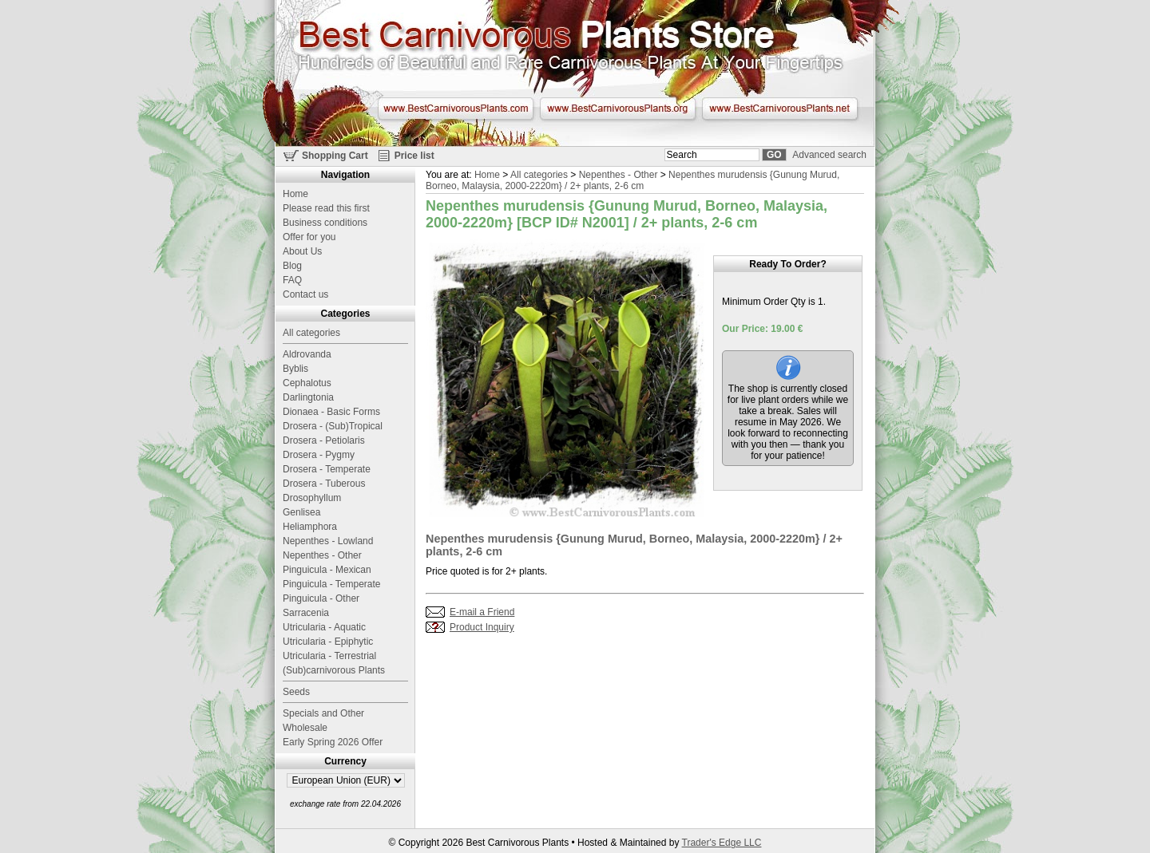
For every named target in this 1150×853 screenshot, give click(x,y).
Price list (414, 155)
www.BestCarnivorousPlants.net (780, 108)
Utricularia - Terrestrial (329, 655)
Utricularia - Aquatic (324, 627)
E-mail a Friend (482, 612)
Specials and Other (323, 713)
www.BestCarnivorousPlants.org (618, 108)
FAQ (292, 280)
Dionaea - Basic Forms (331, 411)
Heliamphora (310, 526)
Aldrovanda (307, 354)
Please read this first (326, 208)
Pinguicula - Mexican (327, 569)
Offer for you (309, 237)
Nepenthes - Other (618, 174)
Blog (292, 265)
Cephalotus (307, 383)
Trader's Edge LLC (722, 842)
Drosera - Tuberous (324, 483)
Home (487, 174)
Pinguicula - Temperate (332, 584)
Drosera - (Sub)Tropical (333, 426)
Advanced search (829, 154)
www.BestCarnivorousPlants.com (455, 108)
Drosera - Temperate (327, 469)
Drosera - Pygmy (319, 454)
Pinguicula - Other (321, 598)
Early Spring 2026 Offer (333, 742)
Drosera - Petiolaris (324, 440)
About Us (302, 251)
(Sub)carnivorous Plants (334, 670)
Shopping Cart (335, 155)
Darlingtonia (308, 397)
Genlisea (301, 512)
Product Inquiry (482, 627)
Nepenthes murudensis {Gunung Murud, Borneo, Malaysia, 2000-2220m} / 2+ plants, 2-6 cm (632, 180)
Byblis (295, 368)
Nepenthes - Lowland (328, 541)
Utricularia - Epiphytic (328, 641)
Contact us (305, 294)
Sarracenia (306, 612)
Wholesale (305, 727)
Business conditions (325, 222)
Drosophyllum (312, 498)
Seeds (296, 691)
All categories (539, 174)
